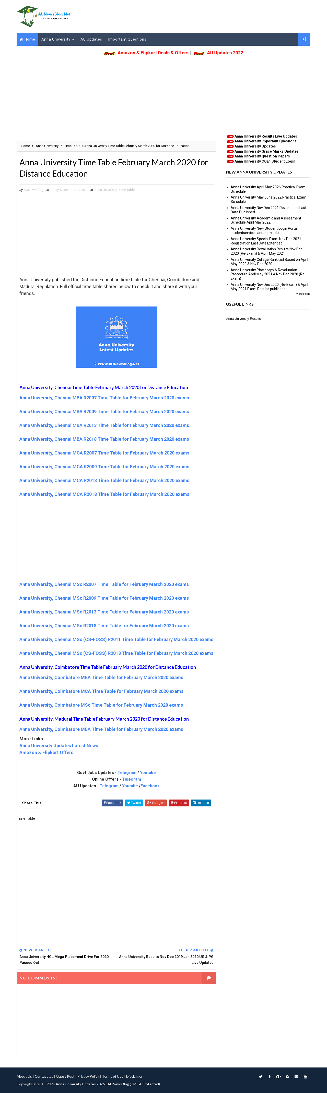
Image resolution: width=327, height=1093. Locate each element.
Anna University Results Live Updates (266, 136)
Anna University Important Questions (266, 141)
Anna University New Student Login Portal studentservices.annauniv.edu (264, 230)
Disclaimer (134, 1076)
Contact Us (44, 1076)
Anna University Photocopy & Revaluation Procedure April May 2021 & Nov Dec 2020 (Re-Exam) (268, 274)
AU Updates (91, 39)
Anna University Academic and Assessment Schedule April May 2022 (266, 220)
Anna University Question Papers (262, 156)
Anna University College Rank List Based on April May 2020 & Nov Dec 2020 (269, 261)
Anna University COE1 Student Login (265, 161)
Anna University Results (243, 319)
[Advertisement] (163, 93)
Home (30, 39)
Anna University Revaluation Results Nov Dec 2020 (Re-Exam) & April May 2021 (266, 251)
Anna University (56, 39)
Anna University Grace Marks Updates (267, 151)
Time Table (127, 190)
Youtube (148, 772)
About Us (24, 1076)
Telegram (127, 772)
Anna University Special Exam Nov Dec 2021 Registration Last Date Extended (266, 241)
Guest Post (65, 1076)
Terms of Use (112, 1076)
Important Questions (127, 39)
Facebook (150, 785)
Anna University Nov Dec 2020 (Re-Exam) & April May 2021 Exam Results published (269, 287)
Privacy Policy (88, 1076)
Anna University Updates (255, 146)
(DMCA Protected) (145, 1084)
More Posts (303, 294)
